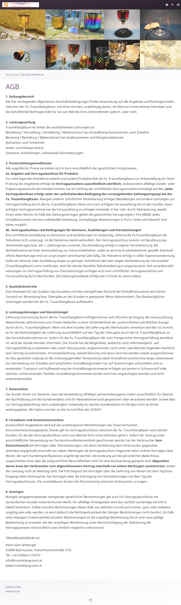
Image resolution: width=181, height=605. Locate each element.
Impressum (13, 591)
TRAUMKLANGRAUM (32, 74)
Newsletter (13, 587)
